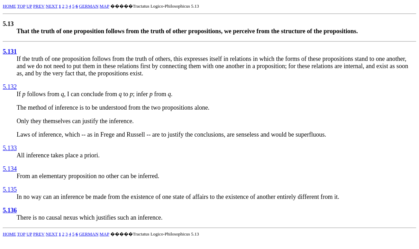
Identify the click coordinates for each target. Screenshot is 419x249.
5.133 (10, 148)
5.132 (10, 86)
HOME (9, 6)
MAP (104, 6)
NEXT (51, 6)
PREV (39, 6)
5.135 (10, 189)
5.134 (10, 168)
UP (29, 6)
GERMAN (88, 6)
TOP (21, 6)
